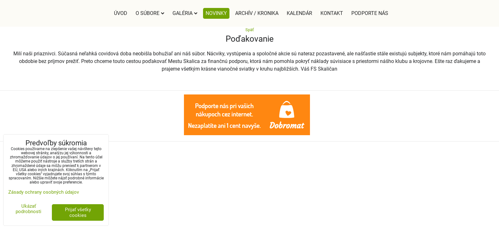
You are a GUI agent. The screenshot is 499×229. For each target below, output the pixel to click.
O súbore (150, 13)
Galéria (184, 13)
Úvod (120, 13)
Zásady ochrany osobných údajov (43, 192)
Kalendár (299, 13)
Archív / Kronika (256, 13)
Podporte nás (369, 13)
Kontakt (331, 13)
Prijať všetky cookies (78, 212)
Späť (249, 29)
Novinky (216, 13)
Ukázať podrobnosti (28, 209)
